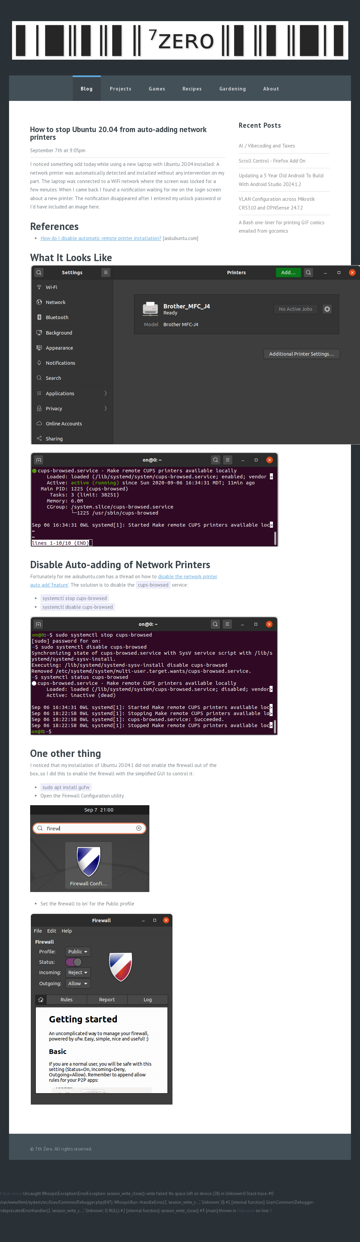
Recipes (192, 88)
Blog (87, 88)
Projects (120, 88)
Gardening (232, 88)
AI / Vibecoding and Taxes (267, 145)
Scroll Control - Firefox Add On (272, 161)
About (271, 88)
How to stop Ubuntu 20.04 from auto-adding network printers (118, 133)
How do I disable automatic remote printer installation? (101, 238)
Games (157, 88)
